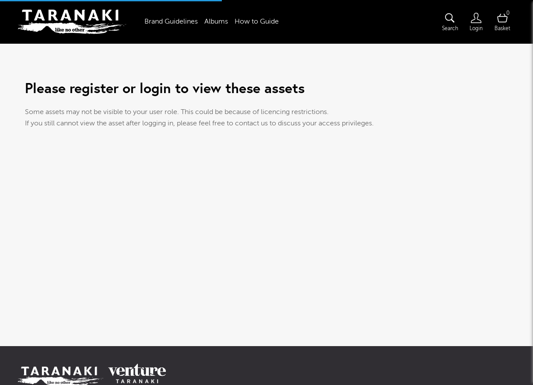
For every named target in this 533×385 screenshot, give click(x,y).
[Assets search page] (450, 22)
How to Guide (257, 21)
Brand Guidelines (171, 21)
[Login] (476, 22)
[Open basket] (502, 22)
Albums (216, 21)
